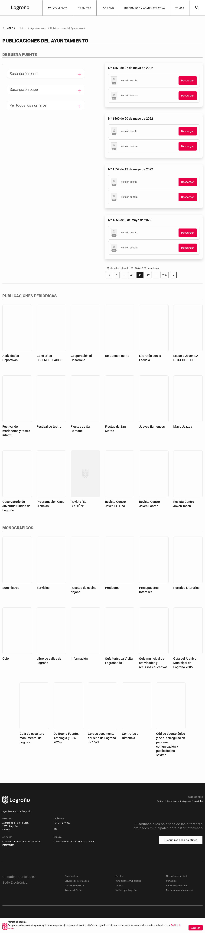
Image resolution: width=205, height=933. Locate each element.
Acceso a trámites (73, 890)
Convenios (171, 881)
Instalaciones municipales (128, 881)
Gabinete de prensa (74, 885)
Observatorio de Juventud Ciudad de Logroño (16, 506)
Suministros (10, 588)
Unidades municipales (19, 877)
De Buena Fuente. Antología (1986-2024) (66, 738)
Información (79, 658)
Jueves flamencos (152, 426)
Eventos (119, 876)
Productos (112, 588)
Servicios (43, 588)
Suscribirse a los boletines (180, 840)
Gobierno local (72, 876)
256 (165, 276)
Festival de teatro (49, 426)
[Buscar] (197, 8)
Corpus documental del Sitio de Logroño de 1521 (102, 738)
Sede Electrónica (15, 882)
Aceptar (195, 928)
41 (141, 276)
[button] (57, 8)
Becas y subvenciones (177, 885)
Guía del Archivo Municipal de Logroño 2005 (184, 663)
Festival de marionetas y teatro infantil (16, 431)
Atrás (8, 28)
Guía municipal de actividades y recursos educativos (153, 663)
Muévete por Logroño (126, 890)
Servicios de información (77, 881)
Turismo (119, 885)
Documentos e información (179, 890)
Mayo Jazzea (182, 426)
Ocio (5, 658)
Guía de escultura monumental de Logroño (32, 738)
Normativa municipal (176, 876)
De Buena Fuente (117, 356)
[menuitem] (160, 801)
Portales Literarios (186, 588)
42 (149, 276)
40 (132, 276)
